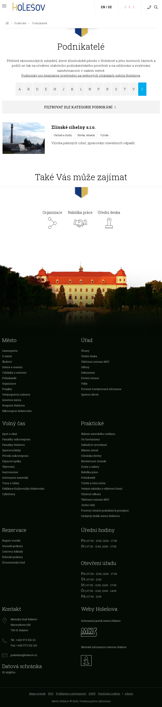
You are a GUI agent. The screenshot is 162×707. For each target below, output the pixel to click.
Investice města (11, 400)
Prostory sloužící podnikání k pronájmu (105, 510)
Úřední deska (109, 221)
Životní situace (90, 378)
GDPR (92, 693)
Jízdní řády (88, 505)
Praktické (20, 23)
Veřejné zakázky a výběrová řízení (101, 488)
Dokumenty (88, 372)
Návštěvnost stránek (93, 461)
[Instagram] (133, 7)
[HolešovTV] (129, 7)
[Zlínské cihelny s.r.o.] (24, 138)
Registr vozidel (11, 540)
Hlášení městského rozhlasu (98, 433)
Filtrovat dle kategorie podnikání (78, 107)
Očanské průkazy (12, 546)
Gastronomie (10, 472)
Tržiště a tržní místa (93, 483)
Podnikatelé (9, 378)
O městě (7, 356)
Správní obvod (89, 394)
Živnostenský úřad (13, 562)
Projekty (7, 389)
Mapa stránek (37, 693)
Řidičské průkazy (12, 557)
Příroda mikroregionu (15, 455)
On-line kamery (90, 439)
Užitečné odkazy (91, 494)
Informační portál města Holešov (101, 620)
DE (110, 7)
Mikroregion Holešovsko (17, 411)
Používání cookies (109, 693)
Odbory (85, 367)
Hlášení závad (89, 450)
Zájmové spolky (11, 461)
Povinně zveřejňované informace (101, 389)
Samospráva (10, 350)
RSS (50, 693)
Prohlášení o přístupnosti (71, 693)
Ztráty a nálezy (90, 466)
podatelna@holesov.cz (24, 655)
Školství (7, 361)
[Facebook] (125, 7)
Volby (84, 383)
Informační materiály (15, 477)
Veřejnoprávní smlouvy (16, 394)
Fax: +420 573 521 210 (24, 645)
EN (103, 7)
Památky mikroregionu (16, 439)
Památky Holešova (13, 444)
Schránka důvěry (91, 455)
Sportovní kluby (11, 450)
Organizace (52, 221)
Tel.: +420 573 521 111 (23, 640)
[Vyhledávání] (156, 7)
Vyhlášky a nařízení (14, 372)
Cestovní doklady (12, 551)
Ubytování (8, 466)
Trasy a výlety (10, 483)
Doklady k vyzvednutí (94, 444)
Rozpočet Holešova (13, 405)
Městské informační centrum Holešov (104, 647)
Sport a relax (9, 433)
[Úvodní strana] (7, 23)
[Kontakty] (149, 7)
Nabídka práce (80, 221)
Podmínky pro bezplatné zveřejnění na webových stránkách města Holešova (80, 75)
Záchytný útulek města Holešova (100, 516)
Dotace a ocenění (12, 367)
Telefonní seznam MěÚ (95, 361)
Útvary (85, 350)
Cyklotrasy (8, 494)
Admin (129, 693)
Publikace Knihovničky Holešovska (23, 488)
